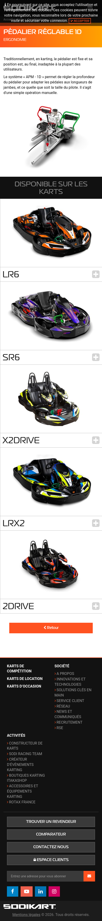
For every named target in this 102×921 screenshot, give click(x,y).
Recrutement (70, 722)
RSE (60, 728)
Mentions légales (26, 914)
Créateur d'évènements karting (20, 764)
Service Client (70, 701)
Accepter (79, 21)
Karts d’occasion (24, 686)
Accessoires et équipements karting (22, 791)
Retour (51, 627)
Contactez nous (51, 847)
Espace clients (51, 860)
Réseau (63, 706)
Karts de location (25, 679)
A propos (65, 673)
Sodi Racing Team (25, 754)
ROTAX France (22, 802)
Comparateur (51, 834)
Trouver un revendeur (51, 821)
